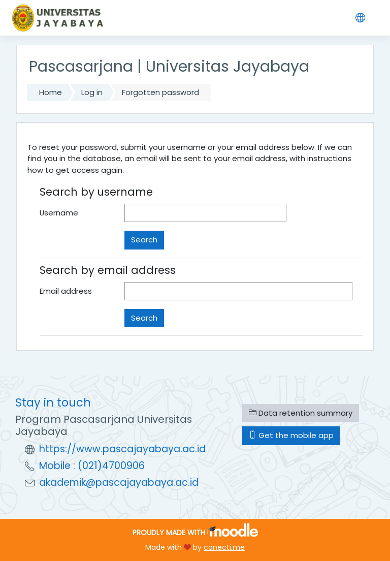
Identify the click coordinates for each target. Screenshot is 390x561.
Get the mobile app (291, 435)
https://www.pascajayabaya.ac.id (122, 449)
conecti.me (224, 547)
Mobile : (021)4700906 (92, 466)
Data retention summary (300, 413)
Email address (66, 291)
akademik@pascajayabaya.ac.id (119, 482)
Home (50, 92)
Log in (92, 92)
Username (59, 212)
